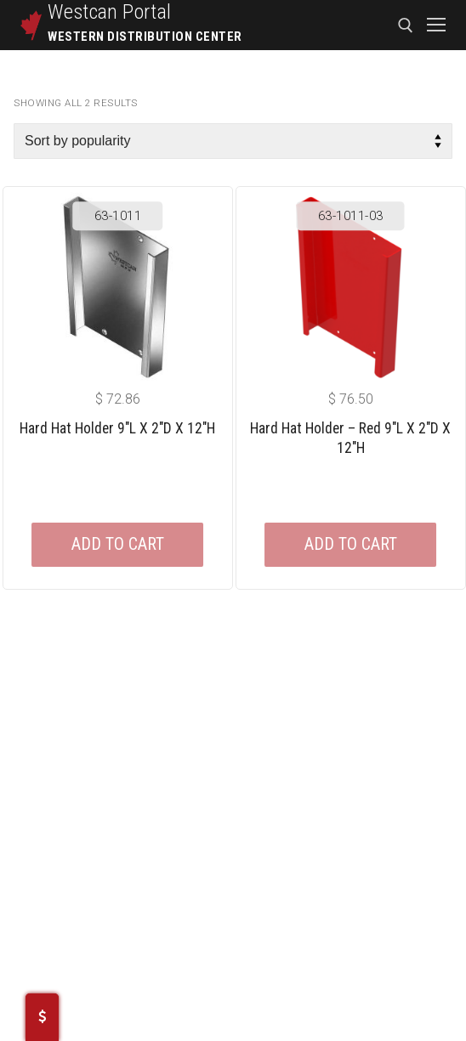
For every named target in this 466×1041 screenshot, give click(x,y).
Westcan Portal (110, 12)
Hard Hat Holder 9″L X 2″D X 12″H (117, 428)
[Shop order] (233, 141)
